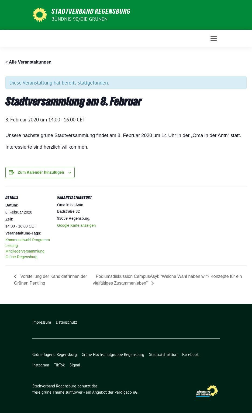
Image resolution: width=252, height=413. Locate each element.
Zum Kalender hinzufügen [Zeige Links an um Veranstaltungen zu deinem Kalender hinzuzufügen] (41, 172)
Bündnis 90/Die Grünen (79, 19)
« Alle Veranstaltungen (28, 62)
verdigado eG (126, 392)
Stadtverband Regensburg (90, 11)
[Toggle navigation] (213, 38)
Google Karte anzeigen (76, 225)
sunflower (73, 392)
